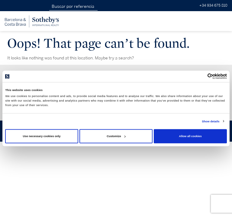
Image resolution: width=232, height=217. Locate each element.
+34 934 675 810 (213, 5)
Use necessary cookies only (42, 136)
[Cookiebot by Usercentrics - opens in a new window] (200, 76)
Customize (116, 136)
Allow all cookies (190, 136)
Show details (210, 121)
